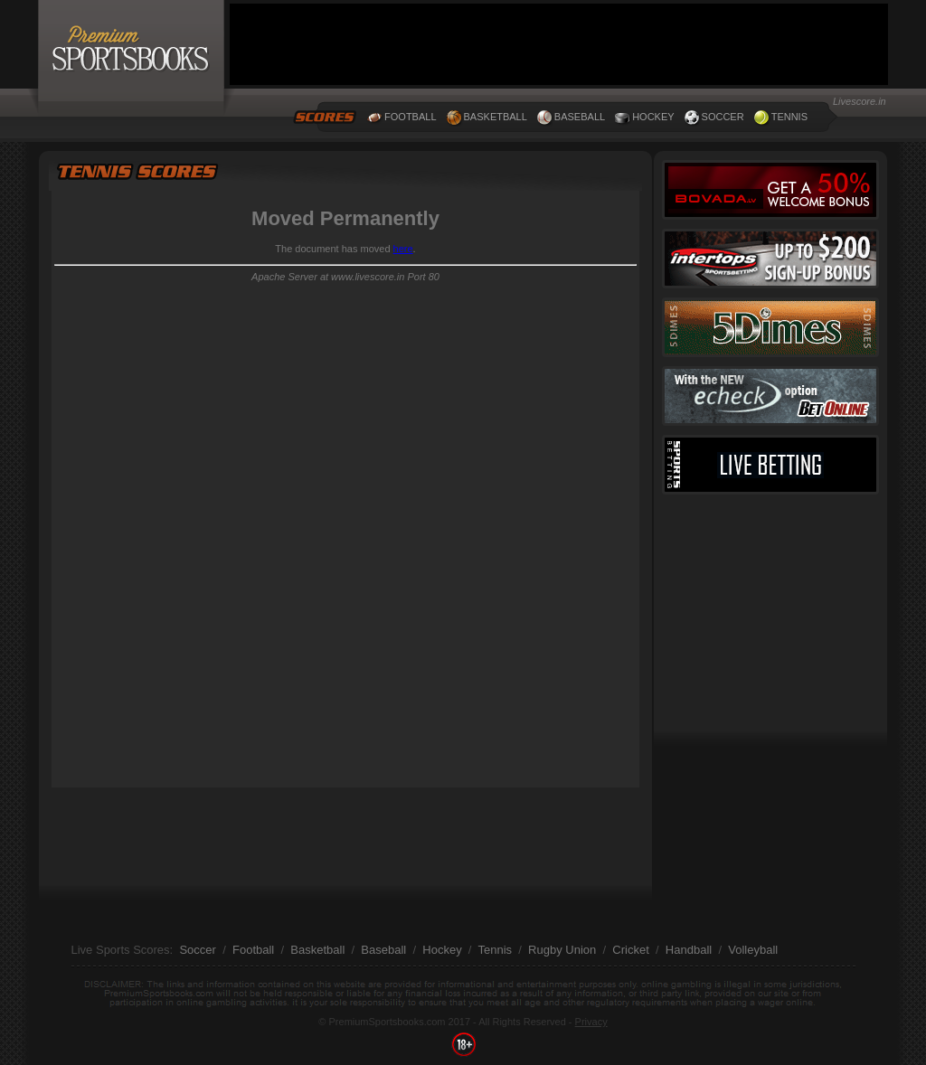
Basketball (317, 950)
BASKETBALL (495, 116)
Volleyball (753, 950)
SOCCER (723, 116)
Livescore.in (859, 101)
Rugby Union (562, 950)
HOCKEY (653, 116)
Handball (689, 950)
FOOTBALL (410, 116)
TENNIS (789, 116)
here (403, 248)
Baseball (383, 950)
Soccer (197, 950)
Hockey (441, 950)
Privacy (591, 1021)
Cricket (630, 950)
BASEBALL (579, 116)
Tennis (494, 950)
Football (253, 950)
